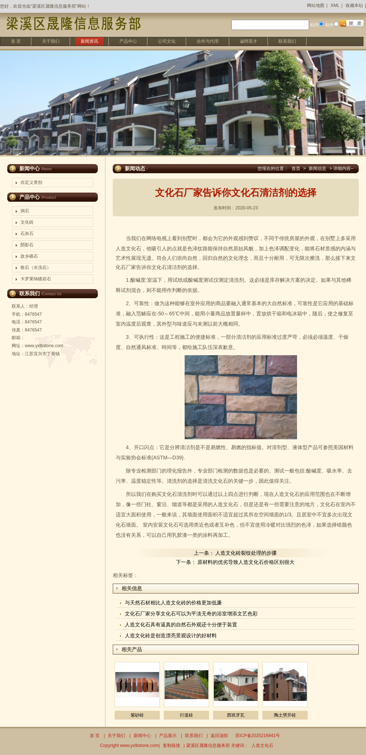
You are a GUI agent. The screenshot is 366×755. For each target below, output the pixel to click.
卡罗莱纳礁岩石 (35, 278)
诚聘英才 (248, 41)
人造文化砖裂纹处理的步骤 (246, 553)
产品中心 (128, 41)
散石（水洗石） (35, 267)
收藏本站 (354, 5)
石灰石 (27, 233)
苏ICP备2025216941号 (257, 735)
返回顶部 (219, 735)
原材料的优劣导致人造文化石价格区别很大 (245, 562)
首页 (296, 168)
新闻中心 (142, 735)
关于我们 (50, 41)
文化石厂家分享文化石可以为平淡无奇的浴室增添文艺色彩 (191, 613)
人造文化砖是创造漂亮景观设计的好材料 (171, 635)
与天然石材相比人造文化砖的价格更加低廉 (173, 603)
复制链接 (171, 745)
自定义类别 (31, 182)
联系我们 (287, 41)
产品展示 (168, 735)
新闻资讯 (89, 41)
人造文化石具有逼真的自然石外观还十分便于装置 (181, 624)
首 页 (16, 41)
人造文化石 (128, 248)
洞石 (24, 210)
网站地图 (315, 5)
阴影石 (27, 244)
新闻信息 (317, 168)
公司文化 (167, 41)
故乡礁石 (29, 256)
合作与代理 (208, 41)
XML (335, 5)
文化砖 (27, 222)
